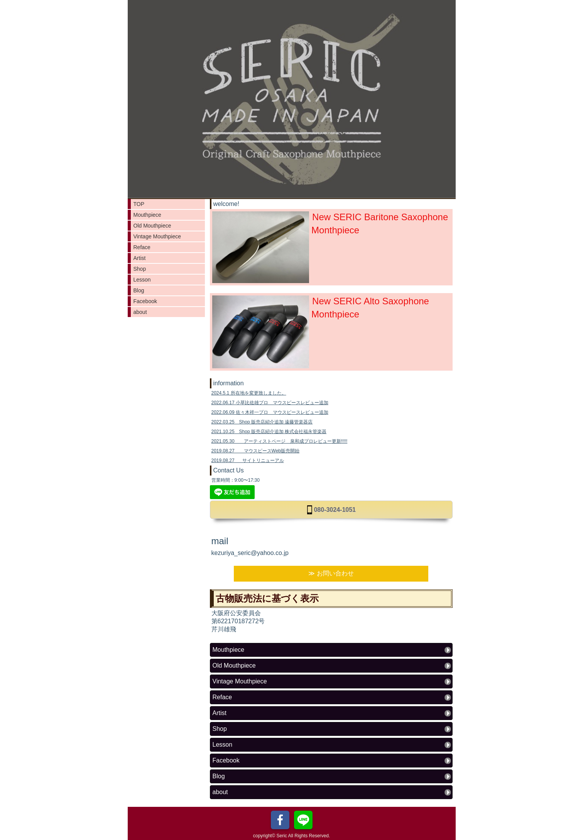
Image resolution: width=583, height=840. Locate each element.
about (140, 312)
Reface (141, 247)
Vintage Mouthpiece (157, 236)
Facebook (145, 301)
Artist (139, 258)
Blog (138, 290)
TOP (139, 204)
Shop (139, 269)
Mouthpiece (147, 215)
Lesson (142, 280)
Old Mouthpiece (152, 226)
